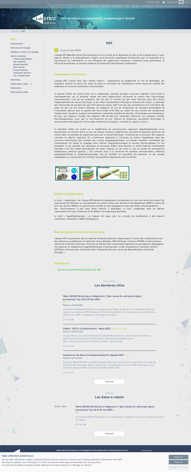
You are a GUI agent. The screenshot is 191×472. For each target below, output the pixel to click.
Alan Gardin (19, 67)
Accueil (84, 6)
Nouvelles (15, 80)
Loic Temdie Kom (21, 75)
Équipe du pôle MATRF (70, 50)
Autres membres (18, 56)
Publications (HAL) (19, 92)
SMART (115, 329)
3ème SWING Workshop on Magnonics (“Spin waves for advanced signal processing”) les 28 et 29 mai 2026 (102, 298)
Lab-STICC (94, 6)
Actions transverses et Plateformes (172, 6)
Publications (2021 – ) (21, 84)
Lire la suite (68, 319)
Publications (147, 6)
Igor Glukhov (19, 61)
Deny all (178, 462)
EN (186, 2)
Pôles (126, 6)
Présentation (17, 44)
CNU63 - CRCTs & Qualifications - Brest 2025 (86, 328)
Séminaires (16, 88)
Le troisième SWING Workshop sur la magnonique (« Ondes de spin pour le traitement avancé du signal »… (120, 418)
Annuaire (106, 6)
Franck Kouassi (20, 70)
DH (120, 329)
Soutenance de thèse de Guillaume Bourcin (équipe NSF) (93, 355)
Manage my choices (179, 467)
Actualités (117, 6)
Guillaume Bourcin (22, 73)
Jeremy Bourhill (20, 64)
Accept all (178, 457)
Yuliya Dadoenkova (22, 59)
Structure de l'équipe (21, 48)
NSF (64, 302)
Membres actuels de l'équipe (25, 52)
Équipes (135, 6)
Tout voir (109, 381)
